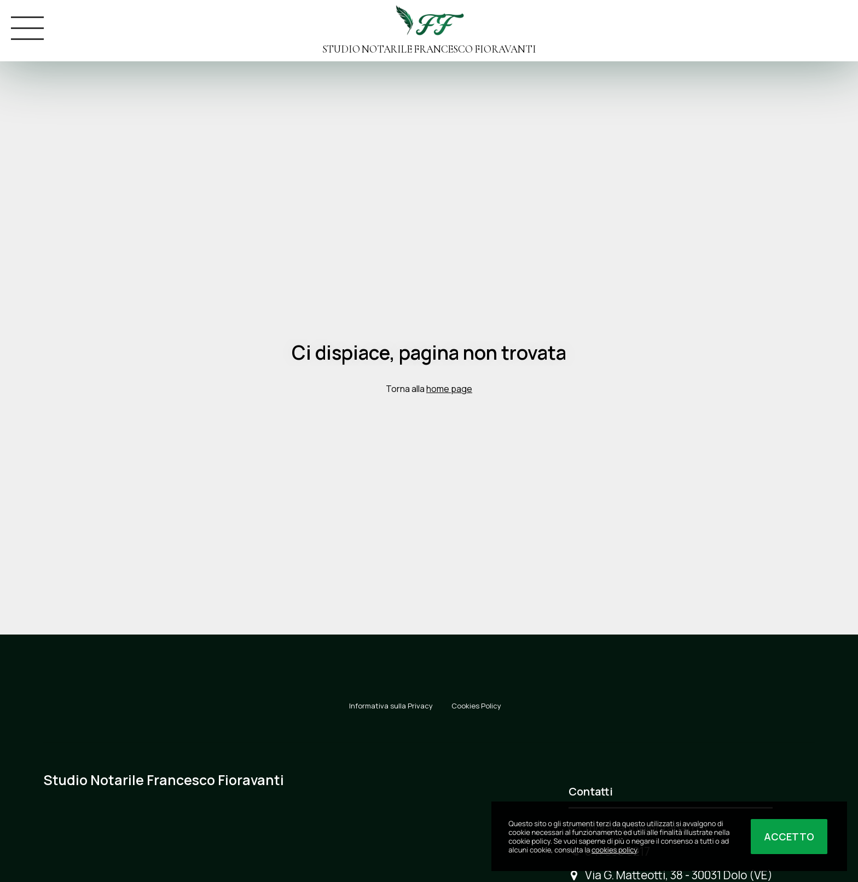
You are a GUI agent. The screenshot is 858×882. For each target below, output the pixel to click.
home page (449, 389)
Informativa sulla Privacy (391, 706)
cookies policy (614, 850)
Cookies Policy (476, 706)
